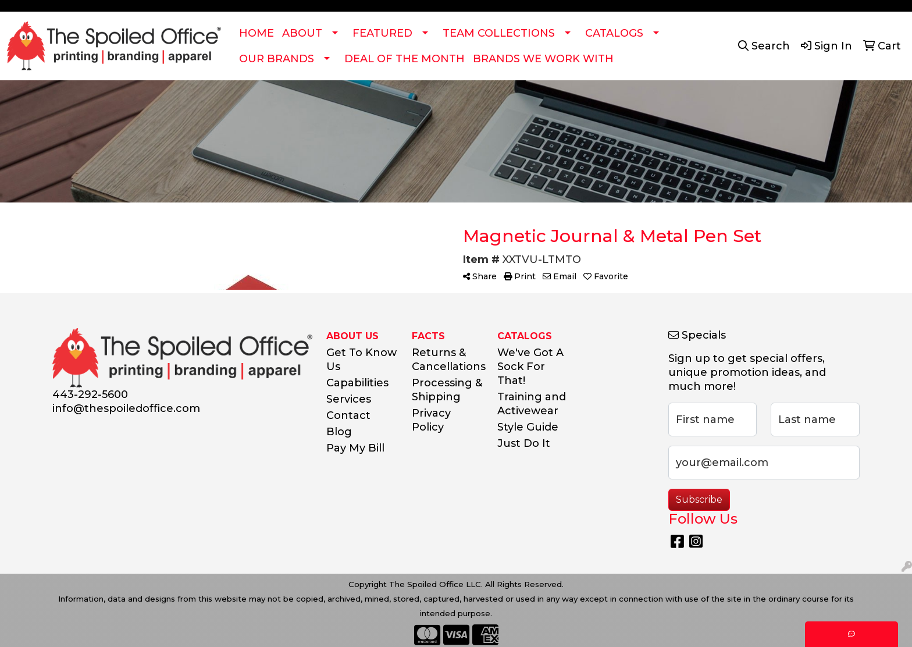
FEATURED (382, 33)
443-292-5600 (90, 394)
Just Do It (523, 443)
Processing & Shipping (447, 389)
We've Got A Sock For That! (530, 366)
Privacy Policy (431, 420)
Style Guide (527, 427)
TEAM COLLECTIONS (499, 33)
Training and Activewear (531, 403)
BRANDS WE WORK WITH (543, 58)
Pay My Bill (355, 448)
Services (348, 399)
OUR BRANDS (276, 58)
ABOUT (302, 33)
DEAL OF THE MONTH (404, 58)
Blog (339, 431)
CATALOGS (614, 33)
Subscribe (699, 499)
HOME (256, 33)
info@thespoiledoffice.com (126, 408)
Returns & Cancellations (447, 359)
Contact (348, 415)
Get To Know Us (361, 359)
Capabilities (357, 382)
